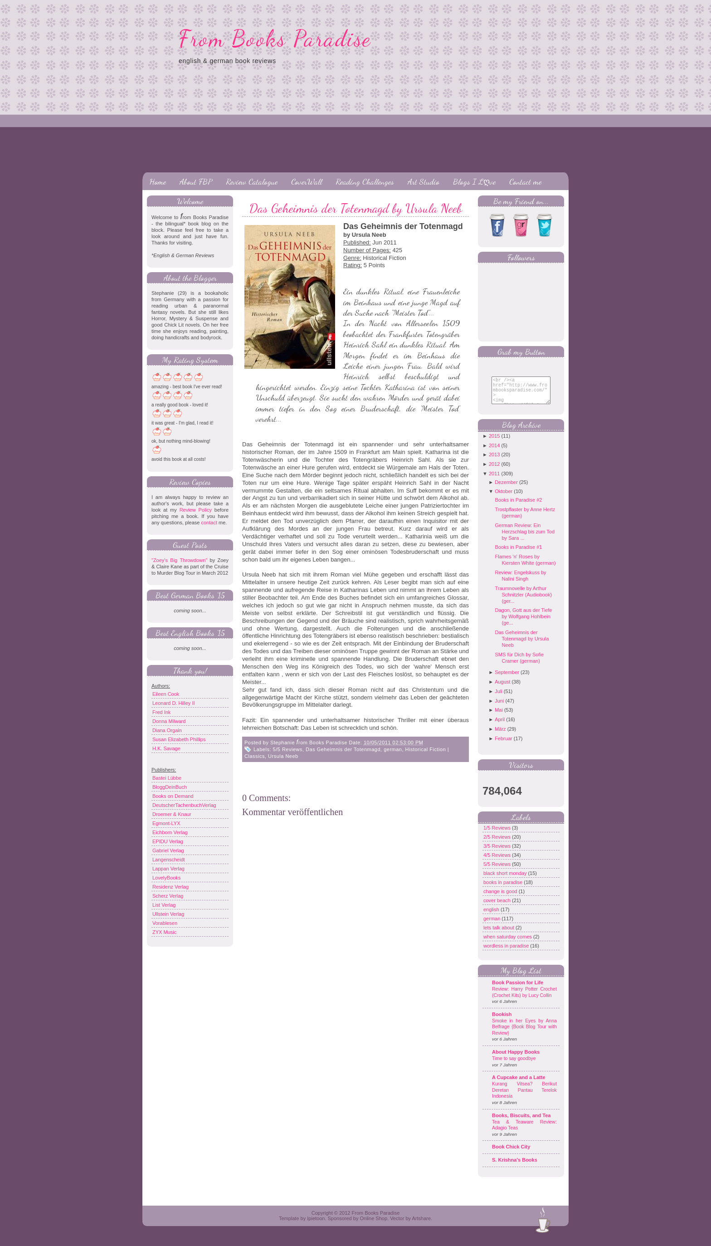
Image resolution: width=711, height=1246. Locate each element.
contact (209, 522)
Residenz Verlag (170, 886)
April (500, 726)
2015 (494, 442)
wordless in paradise (506, 952)
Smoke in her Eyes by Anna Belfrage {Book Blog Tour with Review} (524, 1033)
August (502, 688)
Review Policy (196, 510)
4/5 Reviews (497, 862)
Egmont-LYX (166, 823)
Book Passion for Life (517, 989)
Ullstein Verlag (168, 914)
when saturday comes (508, 943)
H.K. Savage (166, 748)
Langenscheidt (168, 859)
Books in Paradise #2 (518, 506)
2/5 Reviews (497, 843)
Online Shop (373, 1225)
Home (157, 181)
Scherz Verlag (167, 896)
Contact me (525, 181)
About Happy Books (516, 1058)
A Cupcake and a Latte (518, 1084)
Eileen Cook (165, 694)
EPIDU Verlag (167, 841)
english (492, 916)
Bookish (501, 1021)
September (507, 679)
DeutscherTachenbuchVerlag (184, 805)
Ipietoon (316, 1225)
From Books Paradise (275, 38)
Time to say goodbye (514, 1065)
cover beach (497, 907)
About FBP (196, 181)
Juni (499, 707)
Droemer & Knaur (171, 814)
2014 (494, 452)
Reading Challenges (365, 181)
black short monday (505, 880)
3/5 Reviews (497, 852)
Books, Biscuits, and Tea (521, 1122)
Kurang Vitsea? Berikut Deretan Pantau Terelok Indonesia (524, 1096)
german (393, 749)
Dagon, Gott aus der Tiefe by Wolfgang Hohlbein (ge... (523, 623)
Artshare (421, 1225)
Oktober (503, 498)
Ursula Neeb (283, 756)
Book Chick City (511, 1153)
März (500, 735)
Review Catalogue (252, 181)
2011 (494, 480)
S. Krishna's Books (514, 1166)
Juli (498, 698)
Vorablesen (164, 923)
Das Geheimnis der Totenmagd (343, 749)
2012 (494, 471)
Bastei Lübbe (166, 778)
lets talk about (499, 934)
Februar (503, 745)
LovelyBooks (166, 877)
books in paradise (503, 889)
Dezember (506, 489)
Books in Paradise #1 (518, 554)
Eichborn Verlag (170, 832)
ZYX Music (164, 932)
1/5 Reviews (497, 834)
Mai (499, 716)
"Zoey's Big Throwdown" (179, 560)
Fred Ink (161, 712)
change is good (501, 898)
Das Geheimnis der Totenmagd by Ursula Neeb (355, 208)
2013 (494, 461)
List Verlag (163, 905)
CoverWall (306, 181)
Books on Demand (173, 796)
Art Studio (423, 181)
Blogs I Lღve (474, 181)
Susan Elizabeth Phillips (178, 739)
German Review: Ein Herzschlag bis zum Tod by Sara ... (525, 538)
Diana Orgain (167, 730)
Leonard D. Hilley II (173, 703)
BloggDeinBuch (169, 787)
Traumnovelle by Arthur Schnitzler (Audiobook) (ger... (523, 601)
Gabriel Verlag (168, 850)
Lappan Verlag (168, 868)
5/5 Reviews (287, 749)
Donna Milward (168, 721)
